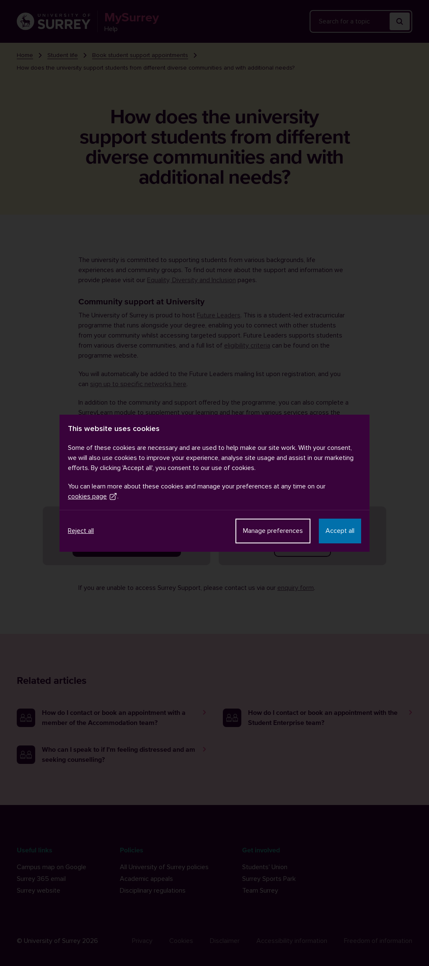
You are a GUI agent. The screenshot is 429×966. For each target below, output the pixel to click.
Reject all (81, 531)
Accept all (340, 531)
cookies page (92, 496)
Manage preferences (273, 531)
